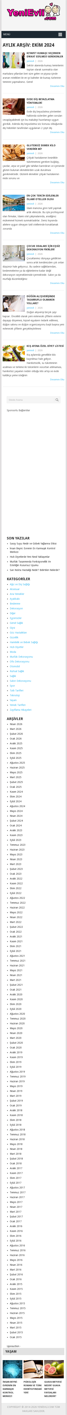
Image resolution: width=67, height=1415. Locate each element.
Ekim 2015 (15, 1293)
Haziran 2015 (17, 1313)
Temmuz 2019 (18, 1076)
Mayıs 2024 (16, 811)
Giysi (12, 627)
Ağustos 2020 (17, 1013)
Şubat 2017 (16, 1216)
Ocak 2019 (16, 1105)
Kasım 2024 (16, 791)
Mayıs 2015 (16, 1317)
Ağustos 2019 (17, 1071)
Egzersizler (16, 618)
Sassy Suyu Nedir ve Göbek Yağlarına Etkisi (33, 543)
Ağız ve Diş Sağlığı (20, 584)
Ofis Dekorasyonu (19, 661)
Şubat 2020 (16, 1042)
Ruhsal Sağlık (17, 671)
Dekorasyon (16, 608)
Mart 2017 (15, 1211)
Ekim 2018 (15, 1120)
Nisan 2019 (16, 1091)
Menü (6, 34)
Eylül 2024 (15, 801)
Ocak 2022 (16, 931)
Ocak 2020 (16, 1047)
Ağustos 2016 (17, 1245)
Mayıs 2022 (16, 912)
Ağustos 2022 (17, 897)
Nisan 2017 (16, 1206)
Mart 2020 (15, 1037)
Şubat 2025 (16, 782)
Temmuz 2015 (18, 1308)
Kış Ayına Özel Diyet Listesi (45, 346)
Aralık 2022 (16, 878)
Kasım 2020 (16, 999)
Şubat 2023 (16, 869)
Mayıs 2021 (16, 970)
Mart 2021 (15, 980)
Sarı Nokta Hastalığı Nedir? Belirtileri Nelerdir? (35, 570)
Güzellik (14, 637)
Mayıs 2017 (16, 1202)
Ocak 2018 (16, 1163)
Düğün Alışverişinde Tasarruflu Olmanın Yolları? (41, 300)
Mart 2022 (15, 922)
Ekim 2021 (15, 946)
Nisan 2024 (16, 815)
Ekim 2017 (15, 1177)
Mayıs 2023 (16, 854)
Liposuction (13, 1346)
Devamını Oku (57, 86)
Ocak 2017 (16, 1221)
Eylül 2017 (15, 1182)
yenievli (30, 61)
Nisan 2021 (16, 975)
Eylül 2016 (15, 1240)
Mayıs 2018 (16, 1144)
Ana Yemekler (17, 594)
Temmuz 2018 (18, 1134)
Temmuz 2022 (18, 902)
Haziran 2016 (17, 1255)
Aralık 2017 (16, 1168)
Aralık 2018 (16, 1110)
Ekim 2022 (15, 888)
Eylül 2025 (15, 757)
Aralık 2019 (16, 1052)
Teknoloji (15, 695)
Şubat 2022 (16, 926)
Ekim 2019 (15, 1062)
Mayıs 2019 (16, 1086)
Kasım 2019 (16, 1057)
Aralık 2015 (16, 1284)
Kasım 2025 (16, 748)
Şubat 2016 (16, 1274)
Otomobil (15, 666)
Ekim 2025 (15, 753)
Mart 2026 (15, 729)
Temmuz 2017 (18, 1192)
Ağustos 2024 (17, 806)
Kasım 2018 (16, 1115)
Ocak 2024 (16, 825)
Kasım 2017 (16, 1173)
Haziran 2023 (17, 849)
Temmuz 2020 (18, 1018)
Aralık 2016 (16, 1226)
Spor (12, 685)
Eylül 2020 (15, 1009)
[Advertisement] (33, 473)
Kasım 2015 (16, 1289)
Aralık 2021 (16, 936)
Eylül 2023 (15, 840)
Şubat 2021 (16, 984)
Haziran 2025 (17, 767)
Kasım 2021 (16, 941)
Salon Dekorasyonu (20, 680)
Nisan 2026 (16, 724)
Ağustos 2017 (17, 1187)
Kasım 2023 (16, 835)
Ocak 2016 (16, 1279)
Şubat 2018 (16, 1158)
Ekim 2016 (15, 1235)
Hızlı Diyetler (17, 647)
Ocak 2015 (16, 1337)
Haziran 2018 (17, 1139)
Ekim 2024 (15, 796)
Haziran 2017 (17, 1197)
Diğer (13, 613)
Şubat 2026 (16, 733)
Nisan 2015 (16, 1322)
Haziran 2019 (17, 1081)
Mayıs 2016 (16, 1260)
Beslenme (15, 603)
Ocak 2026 (16, 738)
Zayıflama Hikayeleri (20, 709)
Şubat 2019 (16, 1100)
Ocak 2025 (16, 786)
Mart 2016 (15, 1269)
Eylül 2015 (15, 1298)
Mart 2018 (15, 1153)
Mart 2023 (15, 864)
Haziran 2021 (17, 965)
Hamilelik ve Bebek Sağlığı (24, 642)
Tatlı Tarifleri (16, 690)
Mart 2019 (15, 1095)
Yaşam (13, 700)
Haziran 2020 (17, 1023)
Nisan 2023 (16, 859)
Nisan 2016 (16, 1264)
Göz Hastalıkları (18, 632)
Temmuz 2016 (18, 1250)
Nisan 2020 (16, 1033)
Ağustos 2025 (17, 762)
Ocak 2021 (16, 989)
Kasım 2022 (16, 883)
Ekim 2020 (15, 1004)
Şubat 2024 (16, 820)
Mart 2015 (15, 1327)
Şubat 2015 (16, 1332)
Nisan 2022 (16, 917)
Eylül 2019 (15, 1066)
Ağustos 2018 (17, 1129)
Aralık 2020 (16, 994)
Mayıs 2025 (16, 772)
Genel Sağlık (16, 622)
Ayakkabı (15, 598)
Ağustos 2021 (17, 955)
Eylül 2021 (15, 951)
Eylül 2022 (15, 893)
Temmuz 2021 (18, 960)
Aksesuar (15, 589)
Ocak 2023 (16, 873)
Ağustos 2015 (17, 1303)
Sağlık (13, 676)
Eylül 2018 (15, 1124)
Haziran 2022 (17, 907)
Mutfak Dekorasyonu (21, 656)
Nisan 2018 (16, 1149)
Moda (13, 651)
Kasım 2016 (16, 1231)
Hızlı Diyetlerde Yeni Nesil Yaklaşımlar (30, 556)
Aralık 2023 (16, 830)
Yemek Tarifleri (18, 705)
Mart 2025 (15, 777)
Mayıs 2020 (16, 1028)
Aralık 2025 (16, 743)
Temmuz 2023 (18, 844)
